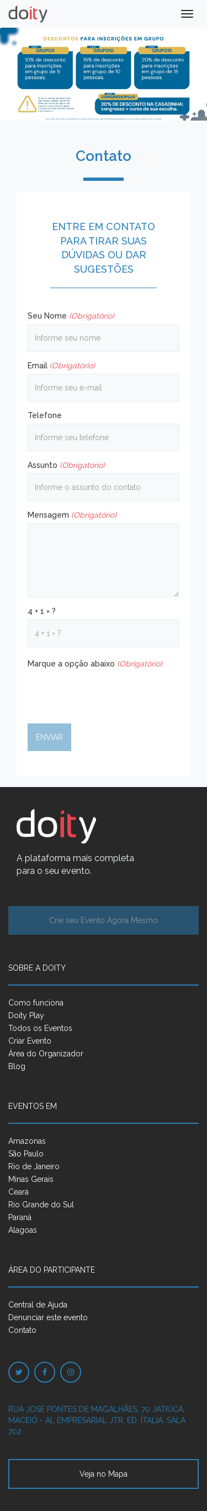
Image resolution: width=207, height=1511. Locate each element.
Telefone (45, 415)
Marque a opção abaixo (95, 663)
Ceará (18, 1191)
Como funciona (35, 1002)
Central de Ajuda (37, 1304)
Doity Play (26, 1015)
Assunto (66, 465)
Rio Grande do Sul (41, 1204)
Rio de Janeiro (34, 1166)
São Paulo (26, 1153)
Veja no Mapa (103, 1474)
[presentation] (111, 693)
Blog (16, 1066)
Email (61, 365)
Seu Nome (71, 315)
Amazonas (27, 1141)
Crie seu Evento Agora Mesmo (103, 920)
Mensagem (72, 514)
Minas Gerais (31, 1179)
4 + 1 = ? (42, 611)
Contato (22, 1330)
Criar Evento (29, 1040)
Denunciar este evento (48, 1317)
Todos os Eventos (40, 1028)
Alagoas (22, 1230)
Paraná (19, 1217)
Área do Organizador (45, 1053)
